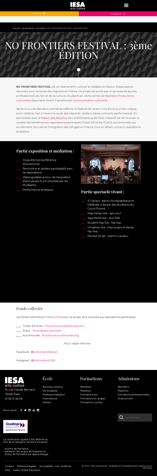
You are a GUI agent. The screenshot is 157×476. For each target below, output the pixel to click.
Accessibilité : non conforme (55, 466)
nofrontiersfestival (45, 352)
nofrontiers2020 (44, 360)
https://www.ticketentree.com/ (64, 326)
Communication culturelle (90, 100)
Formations (91, 378)
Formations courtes (91, 402)
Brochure (39, 14)
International (50, 398)
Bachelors (85, 386)
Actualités (40, 28)
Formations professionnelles (134, 394)
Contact (9, 466)
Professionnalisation (54, 394)
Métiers (47, 402)
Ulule (58, 317)
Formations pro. (89, 394)
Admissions (128, 378)
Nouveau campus (53, 386)
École (48, 378)
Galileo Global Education (26, 470)
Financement (125, 398)
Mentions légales (26, 466)
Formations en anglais (92, 398)
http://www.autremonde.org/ (60, 335)
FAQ (7, 470)
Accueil (16, 28)
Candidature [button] (116, 14)
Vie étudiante (28, 28)
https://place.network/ (46, 330)
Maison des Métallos (54, 118)
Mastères (85, 390)
